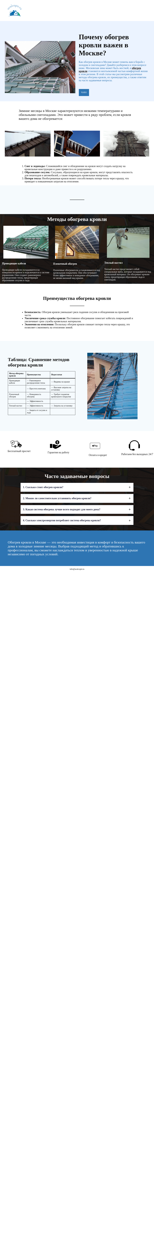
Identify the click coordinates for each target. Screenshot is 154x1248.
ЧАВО (84, 92)
